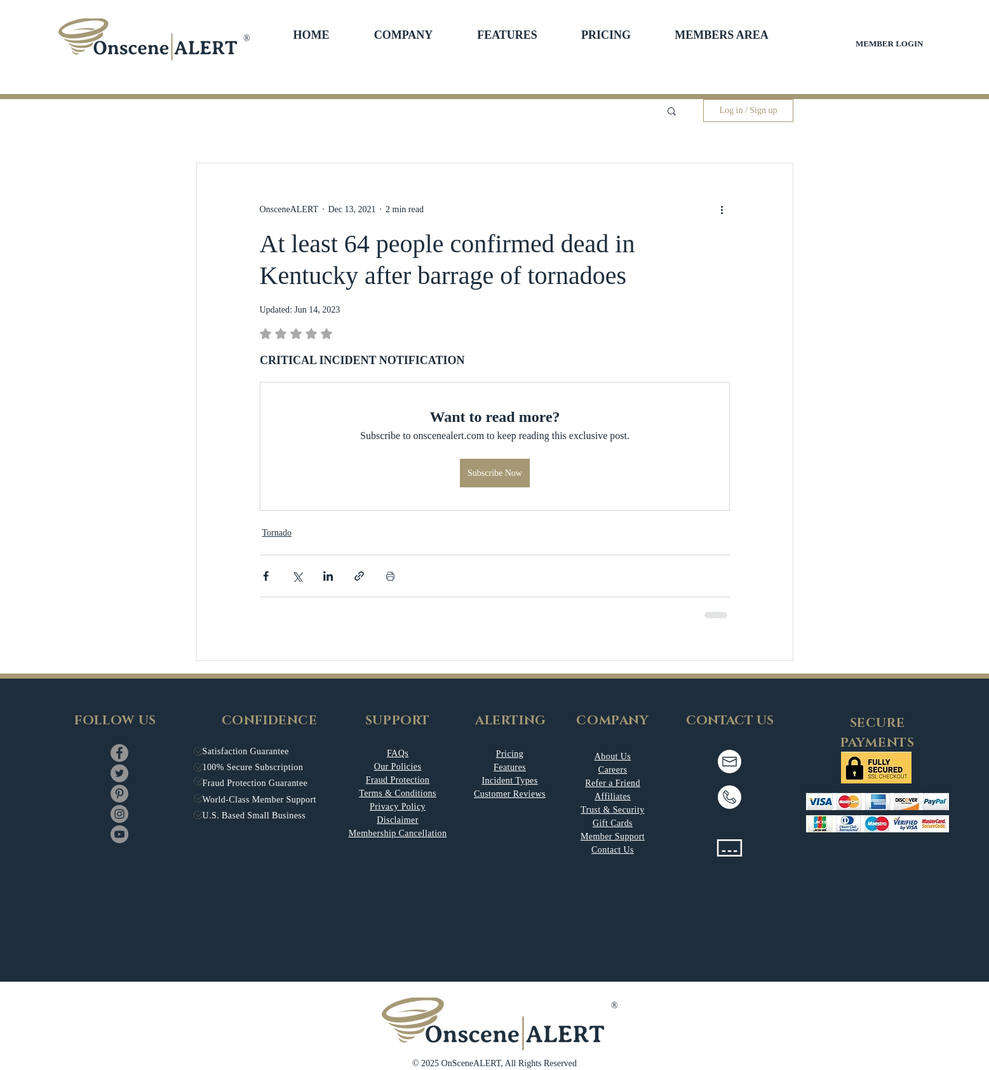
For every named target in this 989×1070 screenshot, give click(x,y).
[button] (403, 34)
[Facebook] (119, 753)
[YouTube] (119, 834)
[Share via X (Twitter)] (297, 576)
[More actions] (722, 209)
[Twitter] (119, 773)
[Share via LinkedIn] (328, 576)
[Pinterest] (119, 793)
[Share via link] (359, 576)
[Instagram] (119, 814)
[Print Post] (390, 576)
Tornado (277, 533)
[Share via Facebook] (266, 576)
